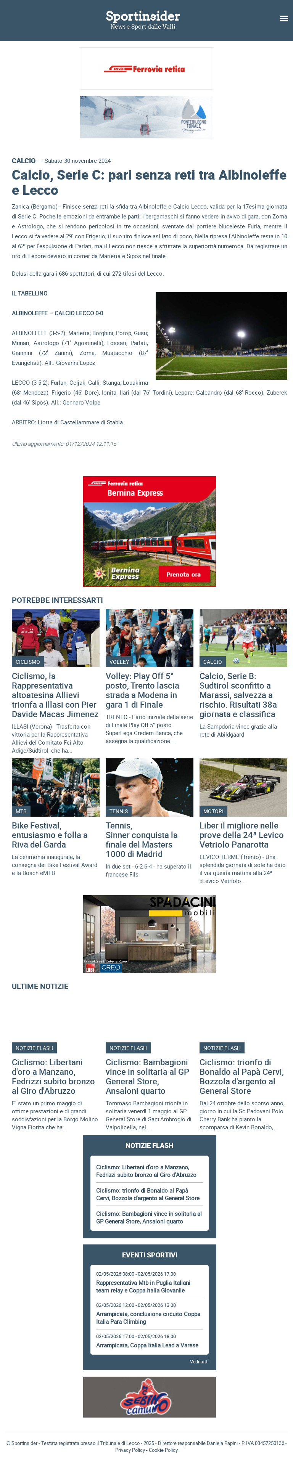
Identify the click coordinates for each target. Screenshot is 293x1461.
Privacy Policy (130, 1450)
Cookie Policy (163, 1450)
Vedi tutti (199, 1361)
